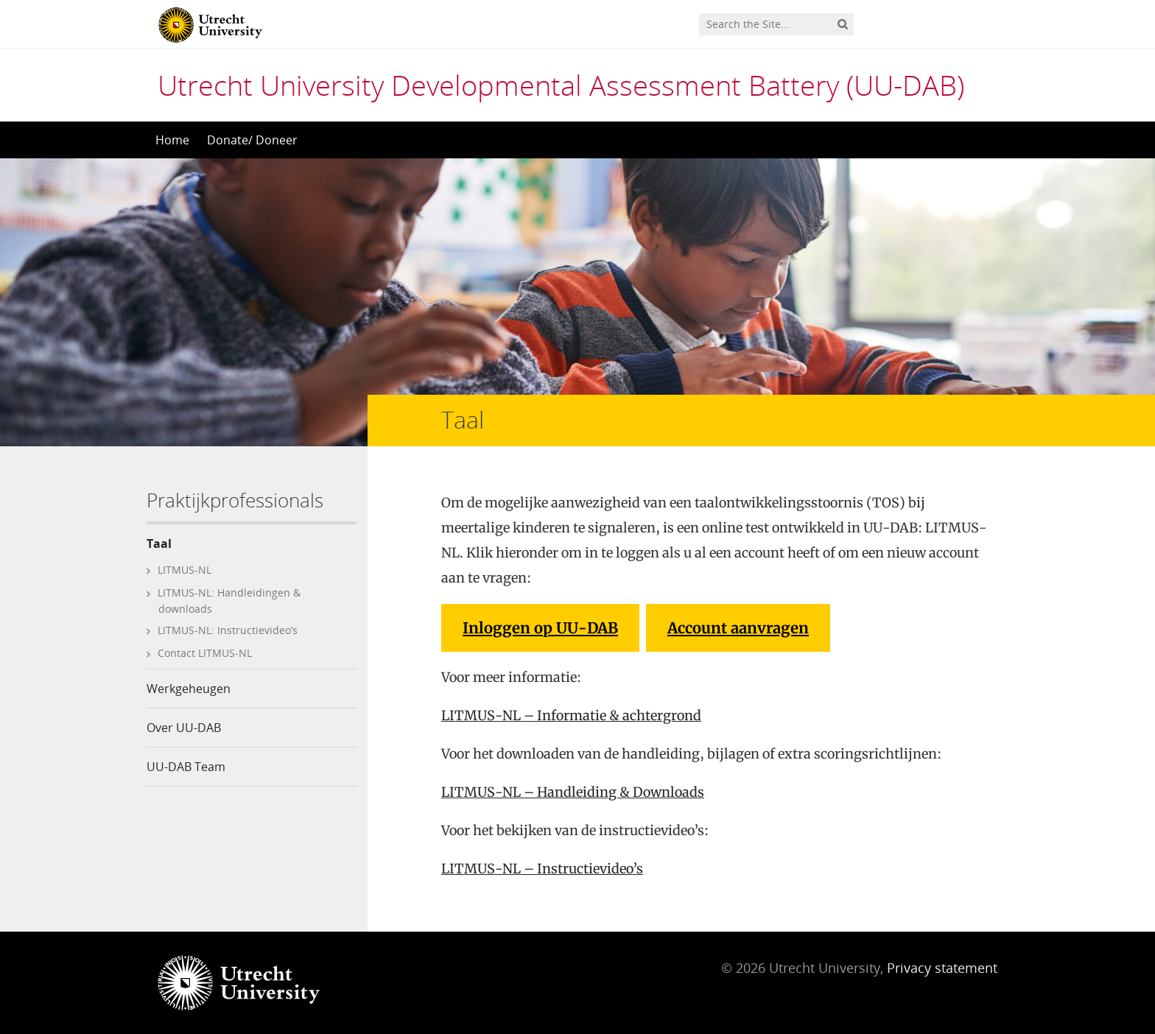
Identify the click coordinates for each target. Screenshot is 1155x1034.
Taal (159, 543)
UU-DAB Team (186, 767)
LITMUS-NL (184, 570)
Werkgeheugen (189, 688)
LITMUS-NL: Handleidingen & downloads (229, 600)
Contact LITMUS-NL (205, 653)
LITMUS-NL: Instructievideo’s (228, 630)
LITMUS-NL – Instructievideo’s (542, 868)
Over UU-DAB (184, 728)
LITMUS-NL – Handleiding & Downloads (572, 792)
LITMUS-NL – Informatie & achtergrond (571, 715)
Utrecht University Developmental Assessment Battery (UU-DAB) (561, 85)
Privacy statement (942, 968)
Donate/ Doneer (252, 140)
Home (172, 140)
